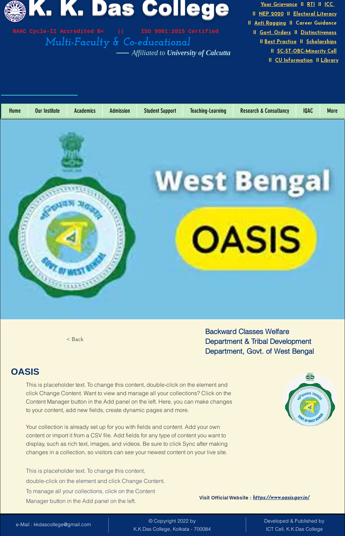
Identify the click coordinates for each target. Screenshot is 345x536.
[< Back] (85, 339)
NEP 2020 (271, 14)
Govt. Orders (275, 32)
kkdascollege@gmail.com (62, 524)
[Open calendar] (67, 87)
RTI (311, 4)
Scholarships (321, 42)
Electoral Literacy (315, 14)
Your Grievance (279, 4)
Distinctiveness (319, 32)
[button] (47, 110)
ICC (330, 4)
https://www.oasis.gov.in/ (281, 498)
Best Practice (281, 42)
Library (329, 60)
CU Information (294, 60)
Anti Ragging (270, 23)
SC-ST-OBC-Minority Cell (307, 51)
